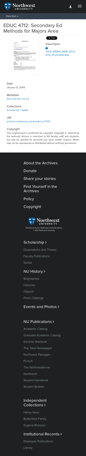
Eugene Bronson (35, 425)
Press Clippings (34, 298)
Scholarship (35, 242)
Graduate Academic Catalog (42, 335)
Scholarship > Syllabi (17, 110)
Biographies (31, 278)
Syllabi (28, 262)
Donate (30, 170)
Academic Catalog (35, 329)
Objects (29, 291)
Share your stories (40, 178)
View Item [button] (12, 16)
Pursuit (28, 361)
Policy (29, 198)
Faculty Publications (37, 256)
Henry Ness (31, 412)
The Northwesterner (37, 367)
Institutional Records (43, 434)
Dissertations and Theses (40, 250)
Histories (29, 285)
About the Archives (41, 163)
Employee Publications (38, 441)
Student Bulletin (34, 387)
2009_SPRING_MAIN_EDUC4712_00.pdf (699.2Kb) (60, 51)
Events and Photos (41, 306)
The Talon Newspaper (38, 348)
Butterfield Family (35, 419)
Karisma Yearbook (35, 342)
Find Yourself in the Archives (40, 188)
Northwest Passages (37, 354)
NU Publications (39, 321)
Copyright (32, 206)
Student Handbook (36, 380)
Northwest (30, 374)
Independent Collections (35, 402)
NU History (34, 271)
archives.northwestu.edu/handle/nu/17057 (28, 121)
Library (28, 448)
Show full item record (18, 98)
